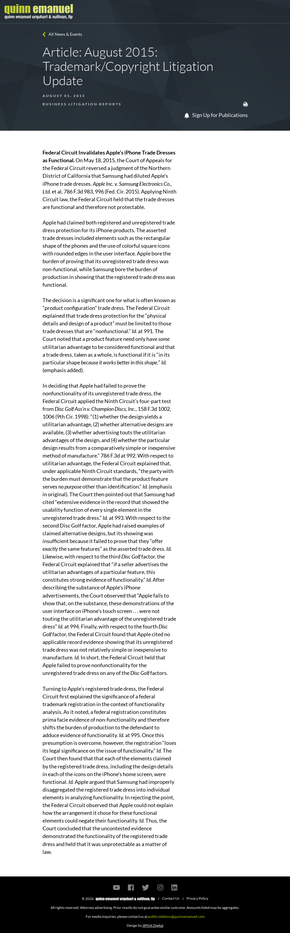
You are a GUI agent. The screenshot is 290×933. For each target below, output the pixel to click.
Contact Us (170, 898)
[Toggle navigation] (280, 11)
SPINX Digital (152, 925)
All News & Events (65, 34)
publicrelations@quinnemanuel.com (176, 916)
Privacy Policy (197, 898)
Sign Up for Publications (216, 115)
